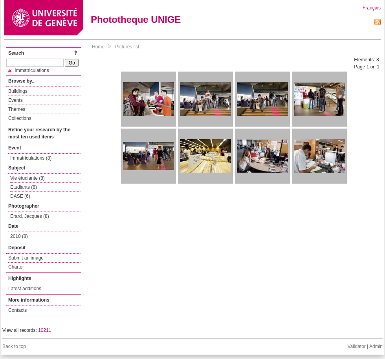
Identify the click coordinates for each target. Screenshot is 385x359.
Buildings (18, 91)
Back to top (14, 346)
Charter (16, 267)
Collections (19, 118)
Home (98, 47)
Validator (356, 346)
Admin (376, 346)
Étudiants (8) (23, 187)
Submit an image (26, 258)
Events (15, 100)
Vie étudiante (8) (27, 178)
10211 (44, 330)
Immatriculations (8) (30, 158)
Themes (16, 109)
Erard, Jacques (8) (29, 216)
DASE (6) (20, 196)
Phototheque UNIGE (136, 19)
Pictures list (127, 47)
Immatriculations (28, 70)
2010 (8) (19, 236)
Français (372, 8)
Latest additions (24, 288)
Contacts (17, 310)
